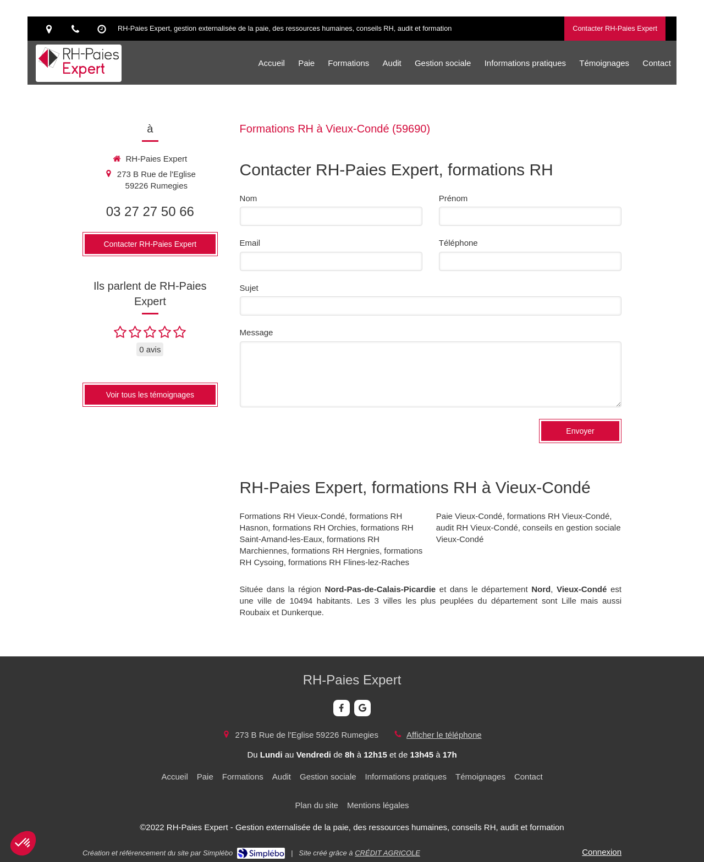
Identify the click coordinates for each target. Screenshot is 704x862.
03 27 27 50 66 (150, 211)
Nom (248, 198)
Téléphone (458, 242)
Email (250, 242)
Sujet (249, 287)
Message (256, 332)
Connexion (602, 852)
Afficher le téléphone (444, 734)
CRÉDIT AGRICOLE (387, 853)
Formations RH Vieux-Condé (292, 516)
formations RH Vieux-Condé (558, 516)
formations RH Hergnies (336, 550)
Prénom (453, 198)
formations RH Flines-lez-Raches (348, 562)
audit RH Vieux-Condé (477, 527)
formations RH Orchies (314, 527)
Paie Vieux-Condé (469, 516)
